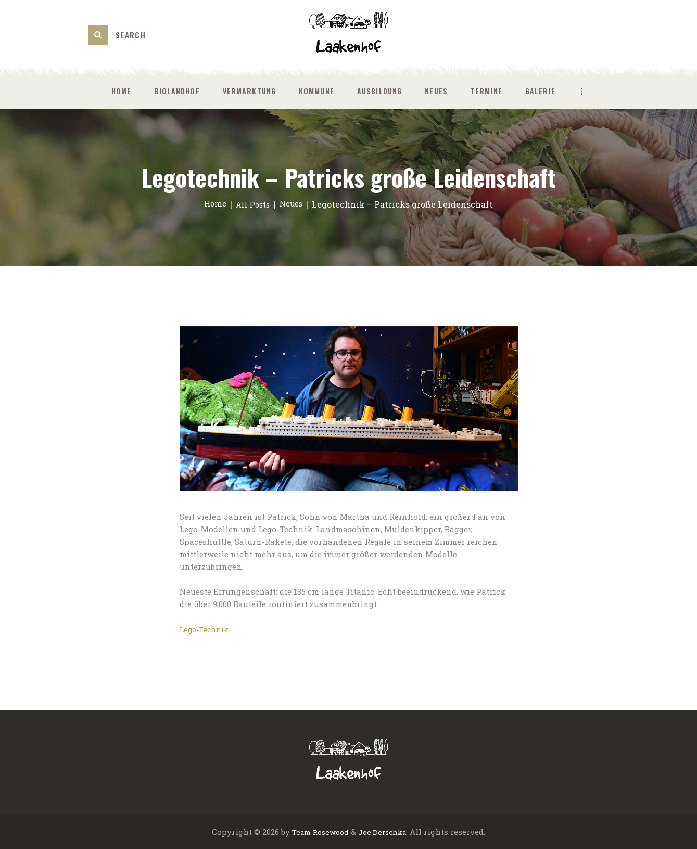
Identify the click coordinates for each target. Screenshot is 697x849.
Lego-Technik (207, 629)
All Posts (252, 204)
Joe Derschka (385, 831)
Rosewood (329, 831)
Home (212, 204)
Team (297, 831)
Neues (294, 204)
